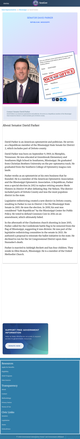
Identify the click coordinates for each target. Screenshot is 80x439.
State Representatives (9, 10)
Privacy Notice (7, 402)
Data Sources (6, 380)
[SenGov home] (40, 3)
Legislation (5, 420)
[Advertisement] (40, 39)
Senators (5, 416)
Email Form (55, 87)
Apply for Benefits (8, 367)
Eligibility (5, 371)
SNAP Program (7, 376)
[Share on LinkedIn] (61, 99)
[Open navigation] (6, 3)
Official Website (57, 93)
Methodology (6, 398)
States (4, 425)
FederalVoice (6, 429)
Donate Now (14, 346)
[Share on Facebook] (53, 99)
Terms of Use (6, 407)
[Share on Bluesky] (64, 99)
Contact (4, 394)
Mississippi (23, 10)
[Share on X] (57, 99)
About (4, 389)
